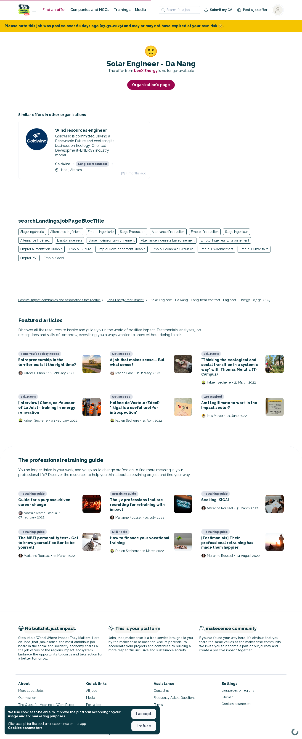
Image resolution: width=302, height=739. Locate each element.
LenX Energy (146, 70)
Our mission (27, 698)
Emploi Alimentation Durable (41, 249)
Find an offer (54, 10)
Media (140, 10)
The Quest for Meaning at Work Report (46, 705)
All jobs (91, 690)
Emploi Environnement (216, 249)
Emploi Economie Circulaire (172, 249)
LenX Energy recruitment (125, 300)
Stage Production (132, 232)
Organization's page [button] (151, 85)
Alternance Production (168, 232)
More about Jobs (31, 690)
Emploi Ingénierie (101, 232)
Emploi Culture (80, 249)
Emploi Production (205, 232)
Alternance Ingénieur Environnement (167, 240)
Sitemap (227, 697)
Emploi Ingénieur (69, 240)
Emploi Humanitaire (254, 249)
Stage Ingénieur (236, 232)
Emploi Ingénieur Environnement (225, 240)
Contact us (162, 690)
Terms (158, 705)
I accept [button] (143, 714)
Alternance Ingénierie (65, 232)
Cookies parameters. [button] (25, 728)
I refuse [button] (144, 726)
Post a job (93, 705)
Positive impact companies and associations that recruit (59, 300)
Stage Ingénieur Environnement (112, 240)
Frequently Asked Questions (174, 698)
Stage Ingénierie (32, 232)
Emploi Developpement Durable (122, 249)
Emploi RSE (28, 258)
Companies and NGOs (89, 10)
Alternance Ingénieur (35, 240)
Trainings (122, 10)
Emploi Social (54, 258)
